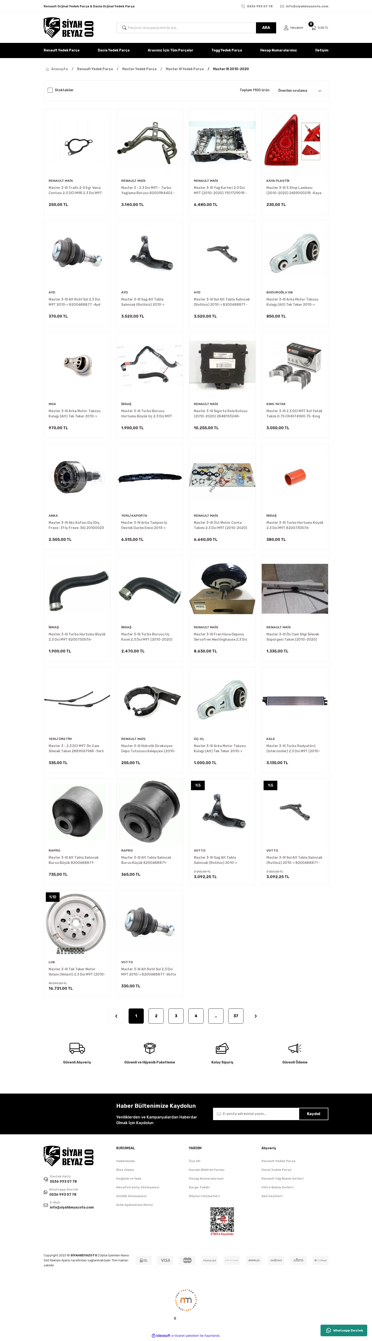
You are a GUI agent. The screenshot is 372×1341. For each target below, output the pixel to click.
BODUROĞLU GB (279, 293)
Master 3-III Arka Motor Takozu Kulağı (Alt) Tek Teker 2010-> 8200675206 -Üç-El (220, 750)
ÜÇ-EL (199, 740)
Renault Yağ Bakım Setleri (282, 1180)
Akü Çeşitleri (272, 1198)
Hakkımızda (125, 1163)
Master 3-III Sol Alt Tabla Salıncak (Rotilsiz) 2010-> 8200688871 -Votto (294, 862)
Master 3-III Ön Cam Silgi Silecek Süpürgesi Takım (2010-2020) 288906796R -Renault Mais (292, 638)
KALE (270, 740)
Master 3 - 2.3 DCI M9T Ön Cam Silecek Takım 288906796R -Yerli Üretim (76, 750)
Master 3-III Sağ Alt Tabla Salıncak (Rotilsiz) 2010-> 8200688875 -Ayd (142, 303)
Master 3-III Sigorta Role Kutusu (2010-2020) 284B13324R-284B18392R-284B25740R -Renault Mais (220, 415)
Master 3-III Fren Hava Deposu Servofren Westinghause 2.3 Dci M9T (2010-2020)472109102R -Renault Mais (220, 638)
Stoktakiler (64, 90)
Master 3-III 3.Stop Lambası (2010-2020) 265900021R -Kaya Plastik (293, 191)
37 (235, 1018)
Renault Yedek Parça (278, 1163)
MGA (52, 404)
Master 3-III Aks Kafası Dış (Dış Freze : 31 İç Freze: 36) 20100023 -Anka (76, 526)
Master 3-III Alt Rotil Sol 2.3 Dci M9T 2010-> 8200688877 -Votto (148, 973)
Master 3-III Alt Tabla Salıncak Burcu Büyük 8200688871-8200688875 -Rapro (74, 862)
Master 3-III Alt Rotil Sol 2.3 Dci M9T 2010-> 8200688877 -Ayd (74, 302)
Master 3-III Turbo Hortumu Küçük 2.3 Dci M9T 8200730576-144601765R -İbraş (294, 526)
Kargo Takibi (199, 1189)
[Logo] (68, 27)
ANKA (53, 516)
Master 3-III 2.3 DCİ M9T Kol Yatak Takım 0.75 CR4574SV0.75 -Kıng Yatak (294, 415)
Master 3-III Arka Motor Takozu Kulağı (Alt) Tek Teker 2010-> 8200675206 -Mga (75, 415)
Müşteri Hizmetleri (204, 1198)
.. (216, 1018)
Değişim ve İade (128, 1180)
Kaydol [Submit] (313, 1115)
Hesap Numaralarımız (206, 1180)
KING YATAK (276, 404)
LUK (52, 964)
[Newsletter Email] (270, 1116)
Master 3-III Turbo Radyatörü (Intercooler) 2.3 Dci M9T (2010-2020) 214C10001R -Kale (293, 750)
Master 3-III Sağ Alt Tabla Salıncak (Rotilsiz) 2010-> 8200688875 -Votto (215, 862)
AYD (52, 293)
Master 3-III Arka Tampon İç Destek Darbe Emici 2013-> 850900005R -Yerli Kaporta (144, 526)
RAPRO (54, 852)
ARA (266, 27)
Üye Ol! (194, 1163)
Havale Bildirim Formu (206, 1171)
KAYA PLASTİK (278, 181)
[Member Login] (293, 27)
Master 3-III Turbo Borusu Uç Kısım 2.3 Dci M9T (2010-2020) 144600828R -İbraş (146, 638)
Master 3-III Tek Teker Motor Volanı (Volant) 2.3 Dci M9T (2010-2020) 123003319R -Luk (77, 974)
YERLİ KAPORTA (134, 516)
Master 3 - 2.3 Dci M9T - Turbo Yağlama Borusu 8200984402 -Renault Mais (148, 191)
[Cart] (319, 27)
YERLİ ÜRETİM (60, 740)
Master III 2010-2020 (231, 69)
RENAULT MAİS (61, 181)
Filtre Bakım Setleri (277, 1189)
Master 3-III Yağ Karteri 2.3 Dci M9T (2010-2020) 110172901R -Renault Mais (220, 191)
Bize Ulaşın (125, 1171)
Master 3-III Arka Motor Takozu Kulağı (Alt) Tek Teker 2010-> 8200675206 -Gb (292, 303)
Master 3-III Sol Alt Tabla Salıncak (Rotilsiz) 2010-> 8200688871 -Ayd (222, 303)
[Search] (196, 27)
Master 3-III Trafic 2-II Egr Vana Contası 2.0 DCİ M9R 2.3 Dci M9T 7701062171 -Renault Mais (75, 191)
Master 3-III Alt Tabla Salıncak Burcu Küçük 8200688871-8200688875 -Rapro (146, 862)
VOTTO (199, 852)
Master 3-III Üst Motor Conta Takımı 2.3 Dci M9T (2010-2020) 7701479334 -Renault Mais (220, 526)
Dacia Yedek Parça (276, 1171)
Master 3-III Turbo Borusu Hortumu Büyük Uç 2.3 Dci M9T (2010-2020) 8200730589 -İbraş (149, 415)
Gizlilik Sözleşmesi (131, 1198)
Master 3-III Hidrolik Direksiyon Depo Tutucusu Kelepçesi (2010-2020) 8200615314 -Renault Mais (149, 750)
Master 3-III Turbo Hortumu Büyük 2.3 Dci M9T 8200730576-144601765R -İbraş (77, 638)
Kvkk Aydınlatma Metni (134, 1207)
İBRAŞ (126, 404)
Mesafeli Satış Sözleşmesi (137, 1189)
